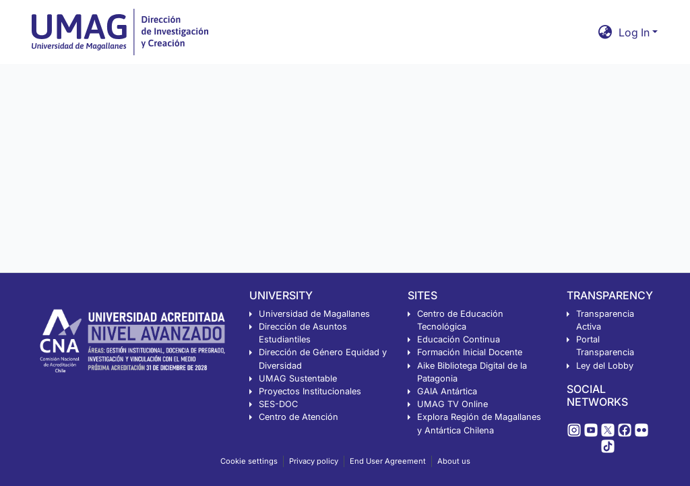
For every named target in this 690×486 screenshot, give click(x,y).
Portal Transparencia (605, 345)
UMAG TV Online (452, 404)
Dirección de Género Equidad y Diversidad (323, 358)
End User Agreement (388, 461)
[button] (605, 32)
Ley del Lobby (604, 366)
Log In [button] (635, 32)
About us (453, 461)
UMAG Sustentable (298, 378)
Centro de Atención (298, 417)
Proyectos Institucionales (310, 391)
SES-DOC (278, 404)
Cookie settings (249, 461)
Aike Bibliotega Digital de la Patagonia (472, 372)
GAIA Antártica (447, 391)
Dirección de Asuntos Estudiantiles (303, 333)
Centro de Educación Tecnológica (460, 320)
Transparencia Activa (605, 320)
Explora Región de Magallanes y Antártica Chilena (479, 423)
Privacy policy (313, 461)
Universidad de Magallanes (314, 314)
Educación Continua (458, 339)
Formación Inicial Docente (469, 352)
